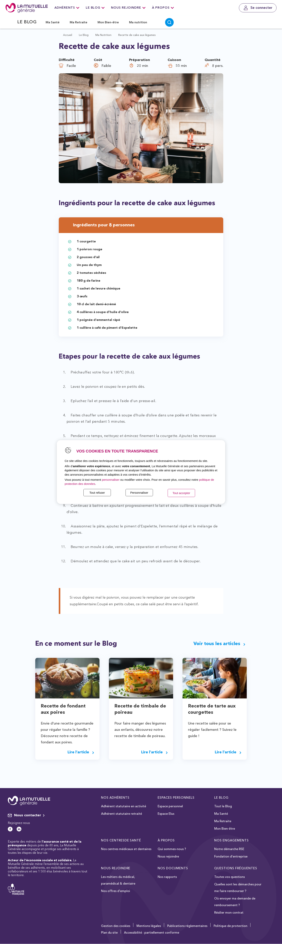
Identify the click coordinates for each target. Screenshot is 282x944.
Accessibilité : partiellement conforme (151, 932)
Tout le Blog (223, 806)
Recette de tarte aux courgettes (212, 709)
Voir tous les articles (219, 644)
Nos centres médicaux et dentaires (126, 849)
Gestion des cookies (115, 926)
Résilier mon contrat (228, 912)
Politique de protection (230, 926)
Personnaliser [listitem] (139, 492)
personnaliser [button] (110, 479)
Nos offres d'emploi (115, 891)
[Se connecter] (258, 7)
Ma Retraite (78, 22)
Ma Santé (53, 22)
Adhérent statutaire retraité (121, 814)
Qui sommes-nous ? (172, 849)
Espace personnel (170, 806)
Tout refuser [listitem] (97, 492)
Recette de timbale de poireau (140, 709)
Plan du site (109, 932)
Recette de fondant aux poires (63, 709)
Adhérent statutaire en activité (123, 806)
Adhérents (66, 7)
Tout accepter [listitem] (181, 493)
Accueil (67, 35)
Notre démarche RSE (229, 849)
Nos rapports (167, 877)
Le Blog (95, 7)
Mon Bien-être (108, 22)
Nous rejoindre (128, 7)
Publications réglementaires (187, 926)
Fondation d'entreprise (231, 856)
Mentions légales (148, 926)
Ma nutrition (138, 22)
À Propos (163, 7)
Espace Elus (166, 814)
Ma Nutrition (103, 35)
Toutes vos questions (229, 877)
